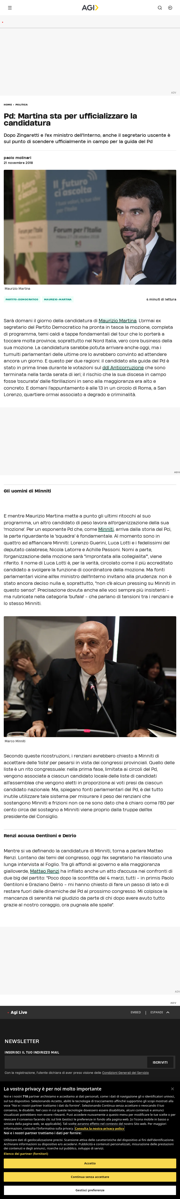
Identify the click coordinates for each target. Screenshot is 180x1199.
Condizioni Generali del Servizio (125, 1073)
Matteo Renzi (44, 871)
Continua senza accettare (90, 1177)
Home (8, 104)
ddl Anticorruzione (123, 367)
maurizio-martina (58, 299)
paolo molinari (17, 157)
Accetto (90, 1163)
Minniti (106, 529)
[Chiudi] (172, 1089)
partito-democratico (22, 299)
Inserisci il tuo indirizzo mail (32, 1052)
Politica (21, 104)
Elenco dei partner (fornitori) (26, 1154)
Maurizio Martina (118, 320)
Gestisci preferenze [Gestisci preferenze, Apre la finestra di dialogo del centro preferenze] (90, 1190)
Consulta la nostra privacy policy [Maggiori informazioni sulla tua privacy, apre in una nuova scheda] (99, 1128)
